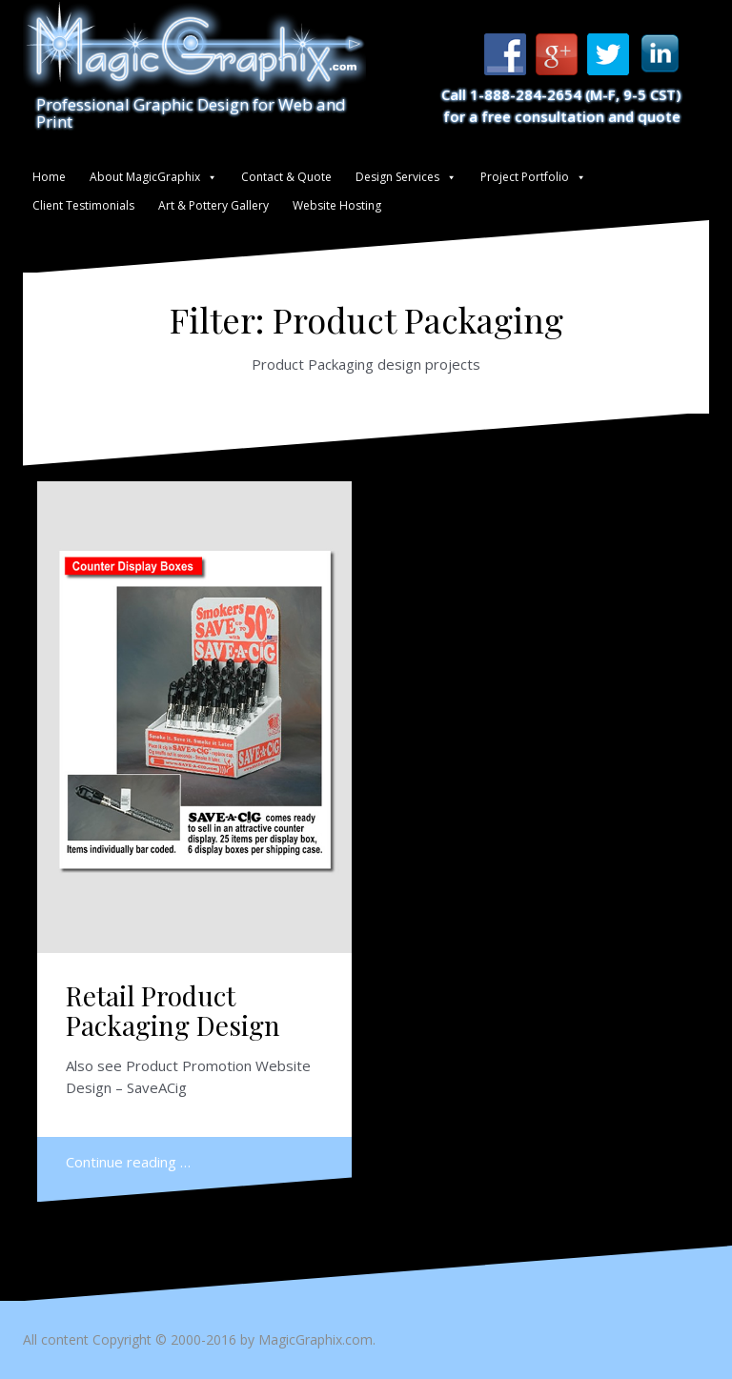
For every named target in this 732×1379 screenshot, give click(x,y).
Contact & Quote (286, 177)
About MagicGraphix (145, 177)
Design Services (397, 177)
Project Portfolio (524, 177)
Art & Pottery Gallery (213, 205)
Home (49, 177)
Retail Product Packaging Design (173, 1010)
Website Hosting (337, 205)
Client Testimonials (83, 205)
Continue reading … (128, 1161)
